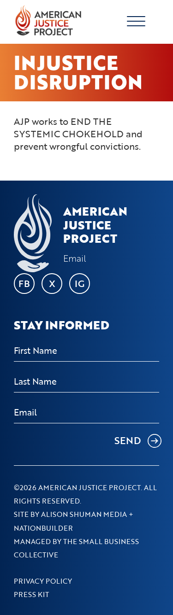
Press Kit (31, 594)
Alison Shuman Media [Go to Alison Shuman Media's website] (84, 514)
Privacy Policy (43, 581)
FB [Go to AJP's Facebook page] (24, 283)
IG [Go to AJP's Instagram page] (79, 283)
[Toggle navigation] (147, 21)
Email (74, 258)
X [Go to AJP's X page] (52, 283)
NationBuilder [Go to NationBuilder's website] (43, 528)
